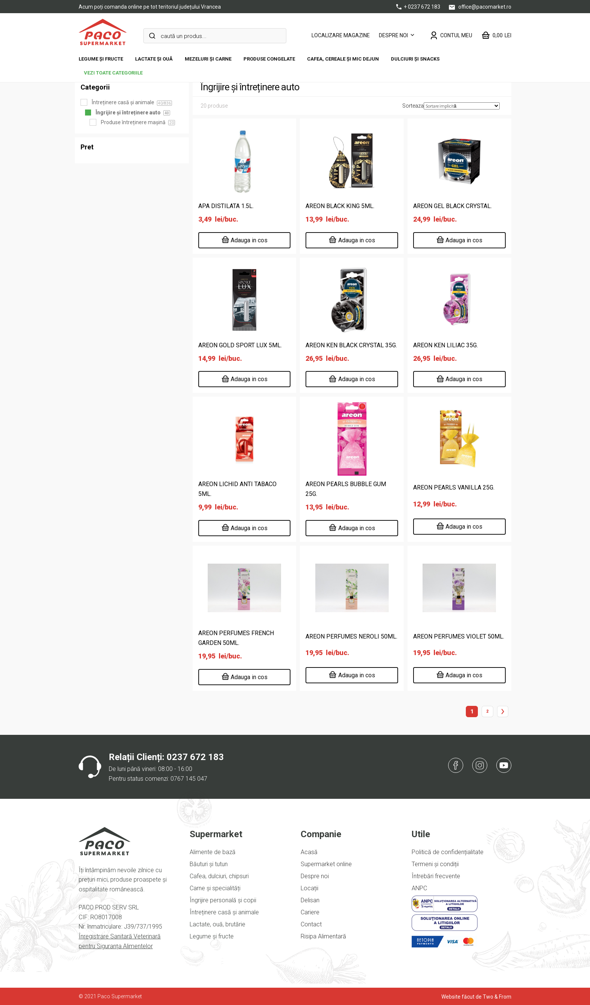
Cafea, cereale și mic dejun (343, 59)
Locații (309, 888)
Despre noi (393, 35)
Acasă (309, 852)
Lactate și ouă (154, 59)
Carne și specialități (215, 888)
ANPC (419, 888)
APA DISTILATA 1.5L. (226, 206)
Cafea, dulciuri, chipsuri (219, 876)
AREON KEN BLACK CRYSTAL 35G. (351, 345)
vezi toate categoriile (113, 73)
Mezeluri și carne (208, 59)
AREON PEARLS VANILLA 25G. (453, 487)
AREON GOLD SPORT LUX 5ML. (240, 345)
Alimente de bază (213, 852)
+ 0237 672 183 (418, 7)
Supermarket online (326, 864)
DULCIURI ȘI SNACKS (415, 59)
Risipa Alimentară (323, 936)
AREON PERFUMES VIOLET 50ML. (458, 636)
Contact (311, 924)
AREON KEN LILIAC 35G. (445, 345)
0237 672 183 (195, 757)
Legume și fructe (101, 59)
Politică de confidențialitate (448, 852)
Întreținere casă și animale (224, 912)
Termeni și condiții (435, 864)
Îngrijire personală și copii (223, 900)
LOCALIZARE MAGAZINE (341, 35)
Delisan (310, 900)
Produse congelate (269, 59)
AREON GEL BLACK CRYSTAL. (452, 206)
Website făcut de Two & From (476, 997)
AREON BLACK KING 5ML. (340, 206)
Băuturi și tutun (209, 864)
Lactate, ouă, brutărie (217, 924)
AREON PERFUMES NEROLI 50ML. (351, 636)
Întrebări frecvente (436, 876)
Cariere (310, 912)
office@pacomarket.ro (480, 7)
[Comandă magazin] (462, 105)
